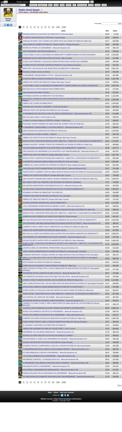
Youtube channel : (22, 2)
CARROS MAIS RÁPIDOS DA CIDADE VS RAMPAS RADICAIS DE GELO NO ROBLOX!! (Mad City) (59, 209)
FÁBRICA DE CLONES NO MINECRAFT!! (38, 103)
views (115, 31)
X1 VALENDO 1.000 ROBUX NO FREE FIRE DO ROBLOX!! (44, 325)
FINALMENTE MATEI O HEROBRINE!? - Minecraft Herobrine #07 (46, 366)
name (63, 31)
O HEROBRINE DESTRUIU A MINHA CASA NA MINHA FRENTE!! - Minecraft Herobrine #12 (56, 349)
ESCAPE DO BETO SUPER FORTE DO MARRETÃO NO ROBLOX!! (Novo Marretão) (53, 240)
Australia (97, 5)
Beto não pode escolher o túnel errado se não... (40, 117)
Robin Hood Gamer (29, 10)
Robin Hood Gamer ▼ (15, 5)
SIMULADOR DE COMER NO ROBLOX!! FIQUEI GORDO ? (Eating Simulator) (51, 44)
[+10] (63, 27)
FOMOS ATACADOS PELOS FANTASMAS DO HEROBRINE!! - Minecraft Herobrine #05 (54, 373)
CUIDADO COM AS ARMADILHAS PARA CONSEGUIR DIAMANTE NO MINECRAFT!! (54, 308)
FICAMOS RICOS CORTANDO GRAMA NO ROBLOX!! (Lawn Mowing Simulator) (52, 65)
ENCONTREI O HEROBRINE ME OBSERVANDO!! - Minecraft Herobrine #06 (50, 370)
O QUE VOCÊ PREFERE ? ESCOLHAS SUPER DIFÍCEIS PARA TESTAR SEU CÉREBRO (55, 61)
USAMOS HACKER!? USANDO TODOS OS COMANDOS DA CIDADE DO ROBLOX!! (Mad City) (57, 144)
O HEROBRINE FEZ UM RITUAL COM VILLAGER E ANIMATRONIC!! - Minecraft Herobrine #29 (57, 113)
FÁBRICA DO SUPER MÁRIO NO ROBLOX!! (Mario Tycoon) (44, 230)
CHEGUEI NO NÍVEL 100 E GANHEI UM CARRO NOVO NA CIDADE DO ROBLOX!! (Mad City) (57, 41)
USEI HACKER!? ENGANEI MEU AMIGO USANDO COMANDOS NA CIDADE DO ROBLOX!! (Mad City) (60, 179)
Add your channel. (67, 392)
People (62, 5)
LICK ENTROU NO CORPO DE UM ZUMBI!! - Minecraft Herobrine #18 (48, 297)
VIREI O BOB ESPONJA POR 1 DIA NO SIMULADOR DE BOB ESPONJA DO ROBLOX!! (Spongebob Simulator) (63, 283)
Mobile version (46, 399)
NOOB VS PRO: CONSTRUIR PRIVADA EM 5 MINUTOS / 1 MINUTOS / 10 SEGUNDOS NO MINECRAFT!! (61, 158)
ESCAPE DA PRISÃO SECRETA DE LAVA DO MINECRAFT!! (45, 203)
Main (50, 392)
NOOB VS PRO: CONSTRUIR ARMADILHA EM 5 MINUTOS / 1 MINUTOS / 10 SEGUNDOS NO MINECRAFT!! (63, 141)
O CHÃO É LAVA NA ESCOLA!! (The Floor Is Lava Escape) (44, 37)
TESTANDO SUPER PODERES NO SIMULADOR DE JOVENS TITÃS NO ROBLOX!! (53, 124)
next (58, 27)
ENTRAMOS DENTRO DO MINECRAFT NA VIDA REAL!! (43, 96)
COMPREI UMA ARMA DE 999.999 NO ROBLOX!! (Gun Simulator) (47, 196)
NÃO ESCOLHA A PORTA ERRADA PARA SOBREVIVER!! (44, 89)
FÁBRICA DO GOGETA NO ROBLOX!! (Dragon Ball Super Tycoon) (47, 175)
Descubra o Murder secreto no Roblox (36, 72)
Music (50, 5)
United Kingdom (82, 5)
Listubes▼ (5, 5)
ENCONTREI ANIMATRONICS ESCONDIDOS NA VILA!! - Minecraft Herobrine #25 (52, 185)
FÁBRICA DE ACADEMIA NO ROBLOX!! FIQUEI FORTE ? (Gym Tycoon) (49, 328)
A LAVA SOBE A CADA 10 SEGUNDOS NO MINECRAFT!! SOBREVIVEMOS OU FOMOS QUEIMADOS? (60, 85)
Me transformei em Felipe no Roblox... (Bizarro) (40, 134)
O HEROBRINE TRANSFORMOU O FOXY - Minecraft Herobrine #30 (47, 75)
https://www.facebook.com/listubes (67, 399)
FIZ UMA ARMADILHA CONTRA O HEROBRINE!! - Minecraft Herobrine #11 (50, 352)
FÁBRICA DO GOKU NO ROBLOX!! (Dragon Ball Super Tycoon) (46, 155)
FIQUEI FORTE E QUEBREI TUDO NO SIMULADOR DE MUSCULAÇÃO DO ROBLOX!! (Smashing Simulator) (62, 172)
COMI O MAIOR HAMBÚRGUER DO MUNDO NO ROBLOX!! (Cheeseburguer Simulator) (55, 251)
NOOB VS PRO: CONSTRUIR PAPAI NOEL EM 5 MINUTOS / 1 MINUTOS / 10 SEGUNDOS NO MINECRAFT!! (63, 213)
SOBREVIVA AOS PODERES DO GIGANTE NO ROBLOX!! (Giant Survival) (50, 216)
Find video (98, 23)
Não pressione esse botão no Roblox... (36, 92)
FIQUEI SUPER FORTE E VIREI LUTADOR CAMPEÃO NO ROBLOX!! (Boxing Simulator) (55, 322)
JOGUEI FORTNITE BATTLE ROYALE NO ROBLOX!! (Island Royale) (48, 342)
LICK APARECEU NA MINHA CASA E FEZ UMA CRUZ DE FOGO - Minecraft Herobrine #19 (56, 276)
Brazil (8, 20)
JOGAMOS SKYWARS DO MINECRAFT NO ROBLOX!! (43, 192)
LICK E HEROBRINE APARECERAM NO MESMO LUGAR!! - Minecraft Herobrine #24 (53, 206)
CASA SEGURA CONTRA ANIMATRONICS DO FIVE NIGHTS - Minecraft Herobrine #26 (54, 168)
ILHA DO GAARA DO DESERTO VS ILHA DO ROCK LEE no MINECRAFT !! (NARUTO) (54, 148)
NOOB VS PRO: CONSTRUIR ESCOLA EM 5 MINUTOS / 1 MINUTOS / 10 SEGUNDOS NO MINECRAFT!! (61, 294)
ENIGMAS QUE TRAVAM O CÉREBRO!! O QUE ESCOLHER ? (45, 107)
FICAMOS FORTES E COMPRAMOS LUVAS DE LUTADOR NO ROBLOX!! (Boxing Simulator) (57, 346)
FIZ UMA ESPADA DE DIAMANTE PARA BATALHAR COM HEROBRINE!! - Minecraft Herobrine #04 (58, 376)
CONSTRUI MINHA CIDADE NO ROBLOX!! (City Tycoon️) (43, 79)
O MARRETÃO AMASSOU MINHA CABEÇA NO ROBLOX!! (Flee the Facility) (50, 161)
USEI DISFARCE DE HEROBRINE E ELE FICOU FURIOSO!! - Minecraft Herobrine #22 (54, 237)
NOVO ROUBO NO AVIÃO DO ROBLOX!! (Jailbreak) (42, 262)
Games (56, 5)
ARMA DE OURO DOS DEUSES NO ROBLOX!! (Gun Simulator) (46, 110)
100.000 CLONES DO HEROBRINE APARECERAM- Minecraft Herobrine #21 (50, 248)
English (104, 5)
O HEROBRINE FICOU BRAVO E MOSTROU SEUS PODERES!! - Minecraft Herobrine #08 (55, 363)
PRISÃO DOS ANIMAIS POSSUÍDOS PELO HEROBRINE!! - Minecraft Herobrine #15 (53, 315)
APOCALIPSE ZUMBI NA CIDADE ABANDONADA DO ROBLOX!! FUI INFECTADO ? (53, 287)
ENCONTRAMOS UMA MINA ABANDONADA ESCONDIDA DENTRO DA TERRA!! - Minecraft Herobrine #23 (61, 223)
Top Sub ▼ (33, 5)
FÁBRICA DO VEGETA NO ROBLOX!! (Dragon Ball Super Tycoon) (46, 82)
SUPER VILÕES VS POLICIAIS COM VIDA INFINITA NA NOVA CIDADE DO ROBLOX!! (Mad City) (58, 290)
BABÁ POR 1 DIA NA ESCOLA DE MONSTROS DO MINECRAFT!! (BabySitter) (51, 68)
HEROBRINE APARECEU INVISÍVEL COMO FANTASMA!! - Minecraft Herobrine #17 (53, 300)
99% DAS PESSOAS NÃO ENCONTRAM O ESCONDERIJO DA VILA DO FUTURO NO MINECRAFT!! (59, 220)
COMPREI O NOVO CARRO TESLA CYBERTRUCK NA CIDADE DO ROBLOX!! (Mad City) (55, 227)
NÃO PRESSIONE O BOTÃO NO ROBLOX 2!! (39, 51)
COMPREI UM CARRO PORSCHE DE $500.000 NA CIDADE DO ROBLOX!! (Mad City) (54, 318)
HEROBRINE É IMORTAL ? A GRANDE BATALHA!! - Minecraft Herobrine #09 (50, 359)
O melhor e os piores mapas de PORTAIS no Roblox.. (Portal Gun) (46, 120)
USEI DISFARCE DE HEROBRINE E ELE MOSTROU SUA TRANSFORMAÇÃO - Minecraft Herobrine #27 (61, 151)
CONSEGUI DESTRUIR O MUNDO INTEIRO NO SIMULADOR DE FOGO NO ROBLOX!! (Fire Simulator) (60, 255)
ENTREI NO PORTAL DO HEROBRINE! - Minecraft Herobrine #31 (46, 48)
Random (68, 5)
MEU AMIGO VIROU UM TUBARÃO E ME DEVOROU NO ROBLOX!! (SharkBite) (52, 182)
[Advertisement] (8, 56)
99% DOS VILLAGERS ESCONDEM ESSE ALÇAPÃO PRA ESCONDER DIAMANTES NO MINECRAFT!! (60, 233)
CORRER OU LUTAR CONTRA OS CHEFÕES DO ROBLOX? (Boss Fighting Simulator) (54, 165)
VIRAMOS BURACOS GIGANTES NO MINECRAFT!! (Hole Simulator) (48, 34)
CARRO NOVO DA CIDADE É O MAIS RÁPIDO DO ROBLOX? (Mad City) (49, 266)
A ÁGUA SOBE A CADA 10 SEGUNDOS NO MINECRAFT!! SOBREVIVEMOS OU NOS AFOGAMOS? (59, 55)
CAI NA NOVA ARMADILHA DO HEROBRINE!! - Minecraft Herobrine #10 (49, 356)
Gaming (8, 18)
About (56, 392)
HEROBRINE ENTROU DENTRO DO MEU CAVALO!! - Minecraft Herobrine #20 (51, 273)
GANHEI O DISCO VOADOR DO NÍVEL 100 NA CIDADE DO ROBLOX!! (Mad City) (52, 280)
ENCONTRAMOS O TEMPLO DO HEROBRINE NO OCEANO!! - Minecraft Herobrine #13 (55, 339)
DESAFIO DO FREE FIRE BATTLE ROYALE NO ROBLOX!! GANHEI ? (48, 335)
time (107, 31)
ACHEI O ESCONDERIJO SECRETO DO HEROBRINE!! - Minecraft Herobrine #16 (52, 311)
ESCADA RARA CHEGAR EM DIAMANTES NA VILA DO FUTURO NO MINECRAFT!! (53, 189)
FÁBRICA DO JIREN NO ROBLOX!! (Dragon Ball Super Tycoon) (46, 199)
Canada (91, 5)
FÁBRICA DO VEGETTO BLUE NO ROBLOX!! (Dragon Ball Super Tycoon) (49, 137)
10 (53, 27)
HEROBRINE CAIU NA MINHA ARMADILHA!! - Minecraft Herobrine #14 (48, 332)
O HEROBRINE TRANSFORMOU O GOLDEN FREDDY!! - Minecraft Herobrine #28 (53, 127)
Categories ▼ (42, 5)
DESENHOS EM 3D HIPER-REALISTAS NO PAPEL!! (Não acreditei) (47, 58)
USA (74, 5)
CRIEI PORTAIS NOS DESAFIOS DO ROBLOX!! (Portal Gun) (45, 131)
